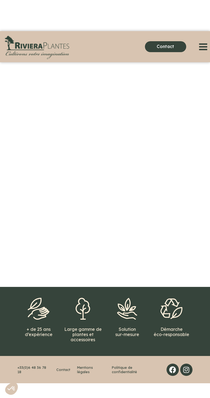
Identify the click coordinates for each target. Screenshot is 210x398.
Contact (63, 384)
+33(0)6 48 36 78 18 (32, 384)
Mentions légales (85, 384)
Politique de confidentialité (124, 384)
